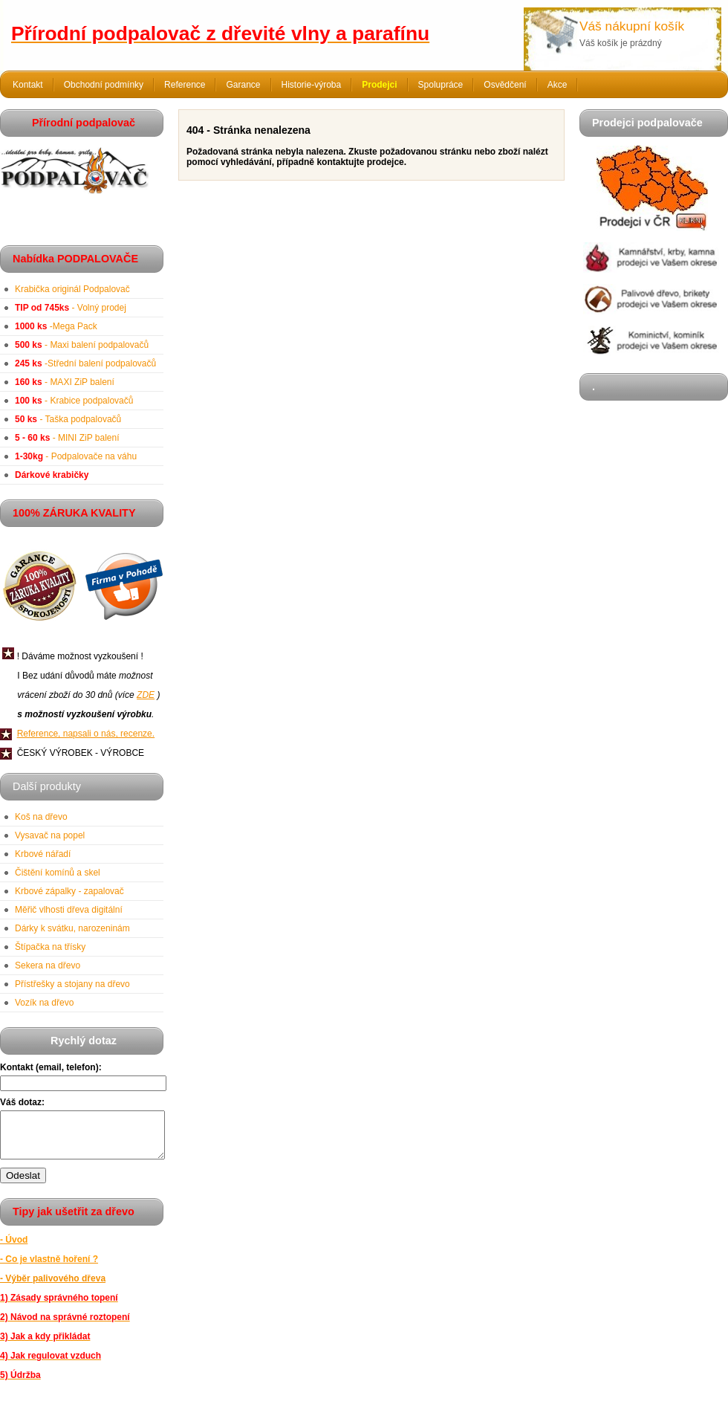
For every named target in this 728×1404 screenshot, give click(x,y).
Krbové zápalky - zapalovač (69, 891)
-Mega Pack (56, 326)
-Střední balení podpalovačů (85, 363)
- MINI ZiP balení (67, 438)
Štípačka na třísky (50, 947)
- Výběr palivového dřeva (52, 1287)
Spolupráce (441, 85)
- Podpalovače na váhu (76, 456)
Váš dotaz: (22, 1102)
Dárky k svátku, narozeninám (72, 928)
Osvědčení (505, 85)
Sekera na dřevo (47, 965)
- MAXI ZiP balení (64, 382)
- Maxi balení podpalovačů (82, 345)
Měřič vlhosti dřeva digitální (69, 910)
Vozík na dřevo (44, 1002)
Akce (557, 85)
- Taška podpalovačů (68, 419)
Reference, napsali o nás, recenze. (86, 733)
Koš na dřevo (41, 817)
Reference (184, 85)
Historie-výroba (312, 85)
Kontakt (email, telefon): (51, 1067)
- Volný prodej (70, 308)
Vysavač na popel (50, 835)
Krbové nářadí (43, 854)
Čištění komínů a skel (57, 872)
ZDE (146, 695)
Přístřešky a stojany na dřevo (72, 984)
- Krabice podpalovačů (74, 400)
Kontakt (28, 85)
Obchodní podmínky (103, 85)
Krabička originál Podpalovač (72, 289)
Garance (243, 85)
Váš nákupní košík (631, 26)
